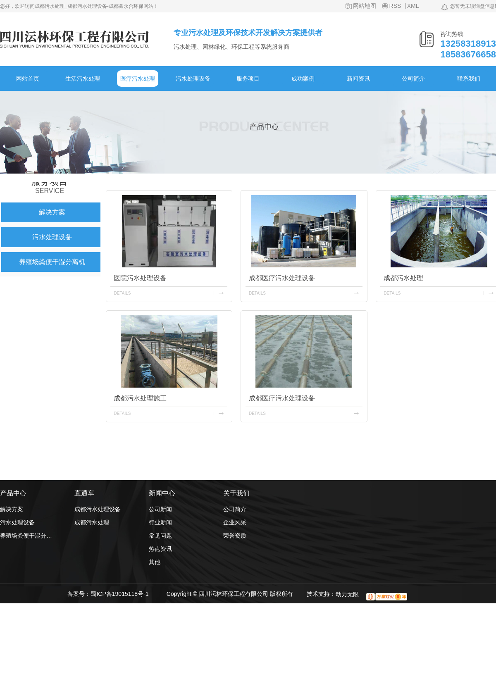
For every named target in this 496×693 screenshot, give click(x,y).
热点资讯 (160, 549)
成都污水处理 (91, 522)
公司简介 (413, 78)
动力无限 (347, 594)
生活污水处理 (82, 78)
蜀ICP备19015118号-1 (119, 594)
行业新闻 (160, 522)
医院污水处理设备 (140, 277)
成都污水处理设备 (97, 509)
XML (413, 6)
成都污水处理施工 (140, 398)
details (122, 293)
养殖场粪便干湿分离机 (52, 261)
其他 (154, 562)
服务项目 (248, 78)
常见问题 (160, 535)
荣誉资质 (234, 535)
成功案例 (303, 78)
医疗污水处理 (137, 78)
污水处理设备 (193, 78)
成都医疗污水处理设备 (282, 277)
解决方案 (52, 212)
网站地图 (364, 6)
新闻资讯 (358, 78)
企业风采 (234, 522)
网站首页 (27, 78)
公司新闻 (160, 509)
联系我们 (468, 78)
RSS (395, 6)
